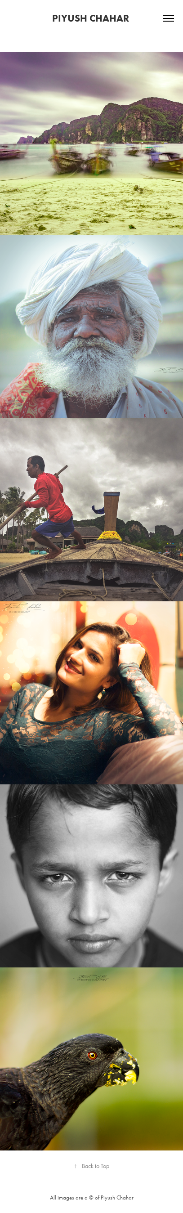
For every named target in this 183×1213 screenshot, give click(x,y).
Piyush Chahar (91, 18)
